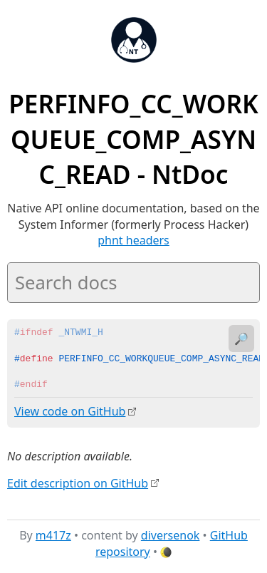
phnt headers (133, 240)
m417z (53, 535)
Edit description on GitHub (77, 482)
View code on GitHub (69, 411)
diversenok (170, 535)
